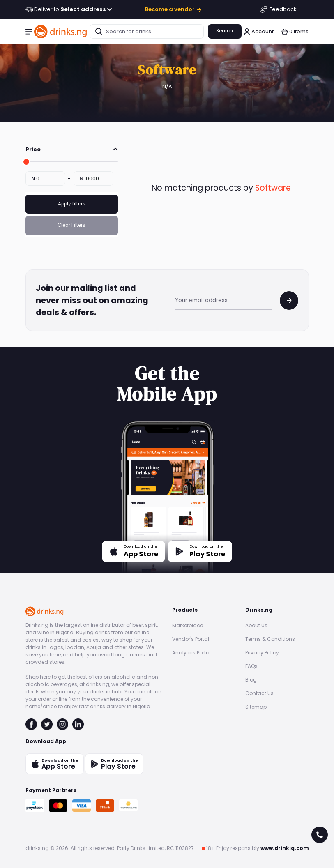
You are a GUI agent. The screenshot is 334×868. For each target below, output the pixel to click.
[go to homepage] (61, 31)
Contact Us (259, 693)
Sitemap (256, 706)
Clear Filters (71, 225)
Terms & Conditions (270, 638)
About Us (256, 625)
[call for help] (319, 835)
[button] (28, 32)
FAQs (251, 666)
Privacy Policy (262, 652)
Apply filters (71, 203)
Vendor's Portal (190, 638)
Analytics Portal (191, 652)
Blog (251, 679)
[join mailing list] (289, 300)
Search (224, 31)
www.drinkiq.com (284, 848)
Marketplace (187, 625)
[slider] (25, 162)
